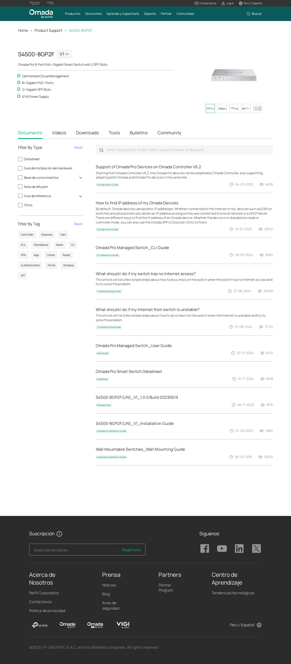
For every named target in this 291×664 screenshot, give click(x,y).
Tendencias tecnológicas (233, 592)
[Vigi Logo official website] (50, 3)
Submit (101, 150)
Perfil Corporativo (44, 592)
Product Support (48, 30)
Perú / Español (242, 624)
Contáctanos (40, 601)
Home (23, 30)
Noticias (109, 585)
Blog (106, 593)
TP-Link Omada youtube (222, 548)
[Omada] (67, 625)
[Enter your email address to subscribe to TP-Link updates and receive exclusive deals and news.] (73, 551)
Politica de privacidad (47, 610)
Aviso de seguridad (110, 605)
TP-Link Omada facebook (204, 548)
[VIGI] (122, 625)
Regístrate (131, 549)
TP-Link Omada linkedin (239, 548)
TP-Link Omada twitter (256, 548)
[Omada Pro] (95, 625)
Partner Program (166, 587)
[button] (205, 3)
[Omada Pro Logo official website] (34, 3)
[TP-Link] (39, 625)
